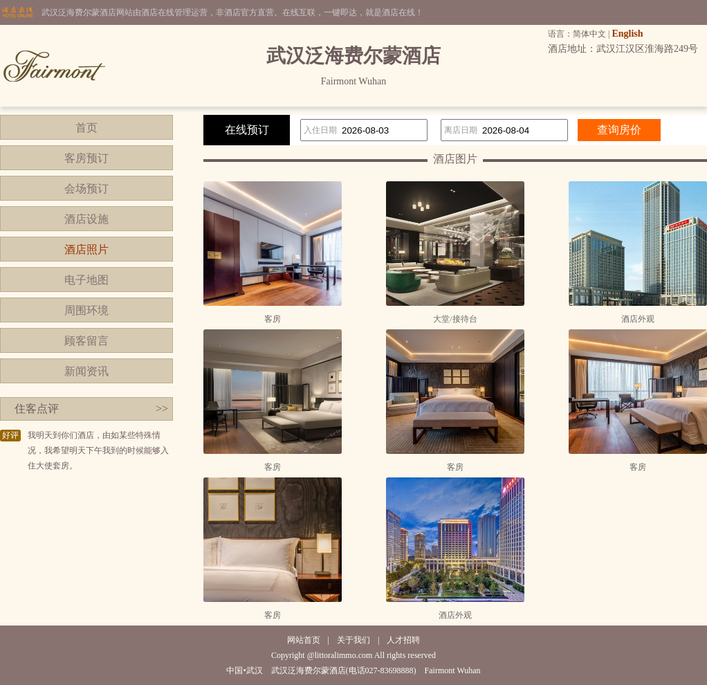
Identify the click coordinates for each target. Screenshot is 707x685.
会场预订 (86, 188)
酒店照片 (86, 249)
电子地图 (86, 280)
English (627, 33)
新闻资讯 (86, 371)
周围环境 (86, 310)
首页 (86, 128)
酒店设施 (86, 219)
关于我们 (353, 640)
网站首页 (303, 640)
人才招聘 (403, 640)
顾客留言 (86, 341)
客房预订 (86, 158)
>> (162, 408)
